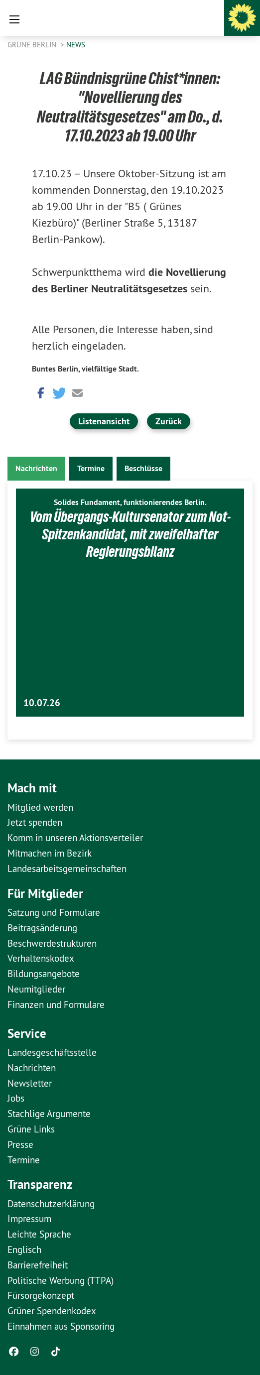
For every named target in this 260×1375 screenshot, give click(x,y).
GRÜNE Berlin (32, 44)
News (75, 44)
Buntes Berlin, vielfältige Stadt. (85, 369)
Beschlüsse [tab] (143, 468)
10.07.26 (41, 703)
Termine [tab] (91, 468)
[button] (39, 392)
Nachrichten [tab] (36, 468)
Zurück (168, 421)
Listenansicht (104, 421)
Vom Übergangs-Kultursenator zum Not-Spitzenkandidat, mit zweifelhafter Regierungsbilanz (130, 534)
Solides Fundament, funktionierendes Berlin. (130, 502)
